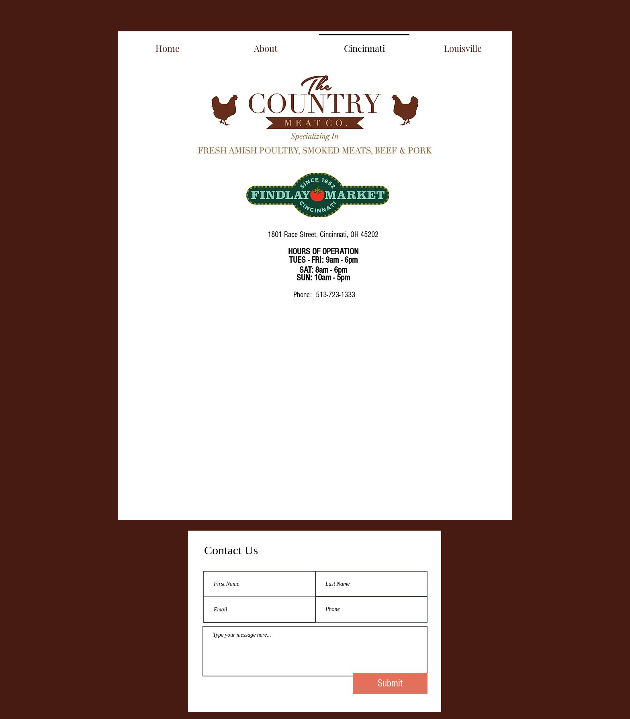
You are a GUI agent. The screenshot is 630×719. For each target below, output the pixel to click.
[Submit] (390, 683)
